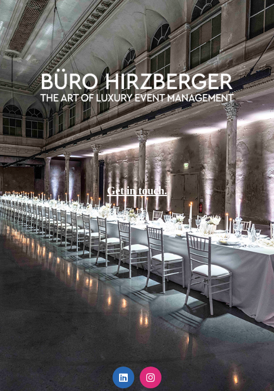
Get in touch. (137, 191)
